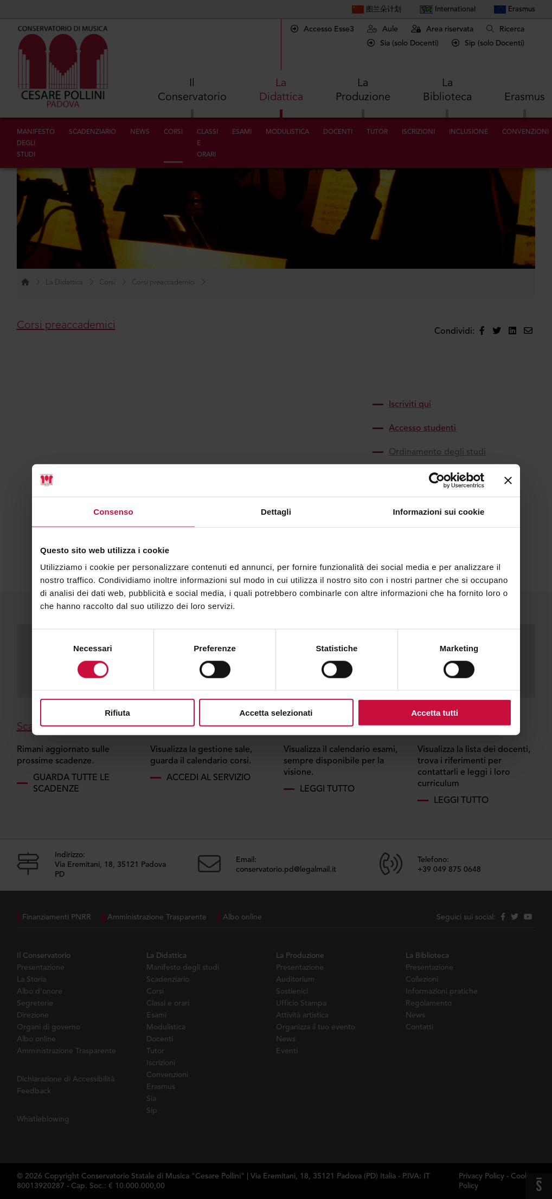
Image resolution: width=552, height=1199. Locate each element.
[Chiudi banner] (508, 480)
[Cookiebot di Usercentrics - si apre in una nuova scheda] (436, 480)
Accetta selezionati (275, 712)
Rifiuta (117, 712)
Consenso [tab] (113, 511)
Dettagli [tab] (276, 511)
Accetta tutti (434, 712)
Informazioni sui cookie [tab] (439, 511)
